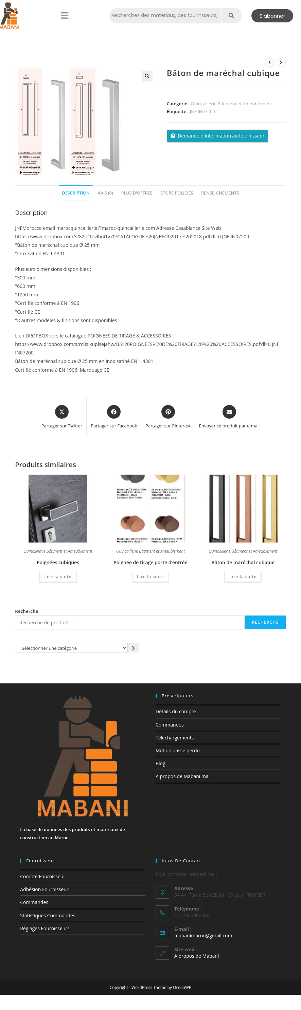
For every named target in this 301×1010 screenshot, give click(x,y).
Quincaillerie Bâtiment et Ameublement (231, 103)
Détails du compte (176, 711)
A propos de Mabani (196, 956)
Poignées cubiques (58, 562)
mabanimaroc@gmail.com (203, 935)
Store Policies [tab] (176, 193)
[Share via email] (229, 417)
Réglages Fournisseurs (44, 928)
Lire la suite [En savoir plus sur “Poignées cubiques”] (58, 577)
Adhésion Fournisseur (44, 889)
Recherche (26, 611)
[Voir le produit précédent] (269, 62)
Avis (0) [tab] (105, 193)
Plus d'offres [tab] (137, 193)
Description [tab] (76, 193)
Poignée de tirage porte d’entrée (150, 562)
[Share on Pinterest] (168, 417)
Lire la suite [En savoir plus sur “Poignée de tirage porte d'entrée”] (150, 577)
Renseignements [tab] (220, 193)
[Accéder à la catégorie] (134, 648)
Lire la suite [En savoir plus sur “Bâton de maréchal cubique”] (242, 577)
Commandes (170, 724)
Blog (160, 763)
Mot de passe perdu (178, 750)
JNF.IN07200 (202, 111)
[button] (64, 15)
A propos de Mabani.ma (182, 776)
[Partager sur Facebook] (114, 417)
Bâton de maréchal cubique (243, 562)
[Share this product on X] (62, 417)
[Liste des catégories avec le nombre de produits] (71, 648)
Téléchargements (175, 737)
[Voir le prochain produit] (281, 62)
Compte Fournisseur (42, 876)
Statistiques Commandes (47, 915)
